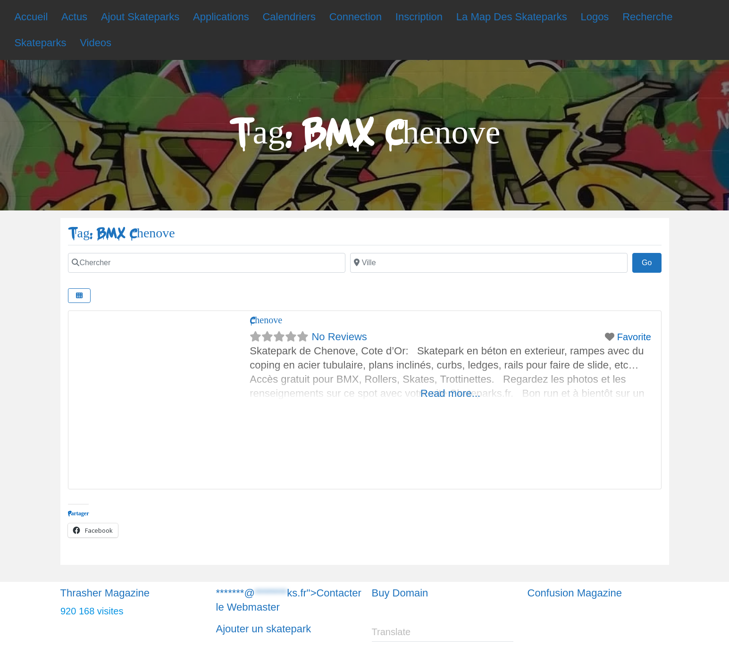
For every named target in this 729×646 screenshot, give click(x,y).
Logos (594, 17)
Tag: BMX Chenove (121, 233)
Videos (95, 43)
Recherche (647, 17)
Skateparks (40, 43)
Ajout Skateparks (140, 17)
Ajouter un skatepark (263, 629)
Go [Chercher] (652, 261)
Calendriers (289, 17)
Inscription (419, 17)
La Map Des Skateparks (511, 17)
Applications (221, 17)
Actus (74, 17)
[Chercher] (206, 263)
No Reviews (339, 337)
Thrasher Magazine (105, 593)
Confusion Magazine (575, 593)
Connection (355, 17)
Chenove (266, 320)
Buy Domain (400, 593)
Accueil (31, 17)
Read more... (450, 393)
